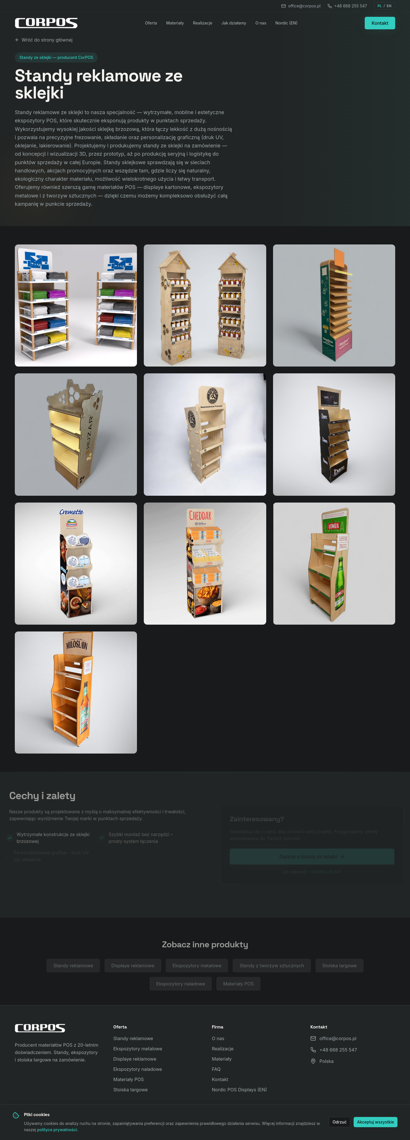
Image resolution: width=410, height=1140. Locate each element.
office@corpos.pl (301, 5)
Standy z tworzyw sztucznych (271, 967)
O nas (260, 22)
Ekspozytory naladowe (180, 985)
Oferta (151, 22)
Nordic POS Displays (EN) (239, 1089)
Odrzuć (340, 1122)
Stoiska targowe (339, 967)
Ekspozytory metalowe (197, 967)
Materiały (175, 22)
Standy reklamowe (73, 967)
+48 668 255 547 (347, 5)
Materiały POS (238, 985)
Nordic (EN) (286, 22)
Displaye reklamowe (132, 967)
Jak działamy (234, 22)
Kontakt (380, 23)
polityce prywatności (57, 1129)
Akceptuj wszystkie (375, 1122)
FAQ (216, 1069)
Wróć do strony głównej (44, 40)
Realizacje (202, 22)
